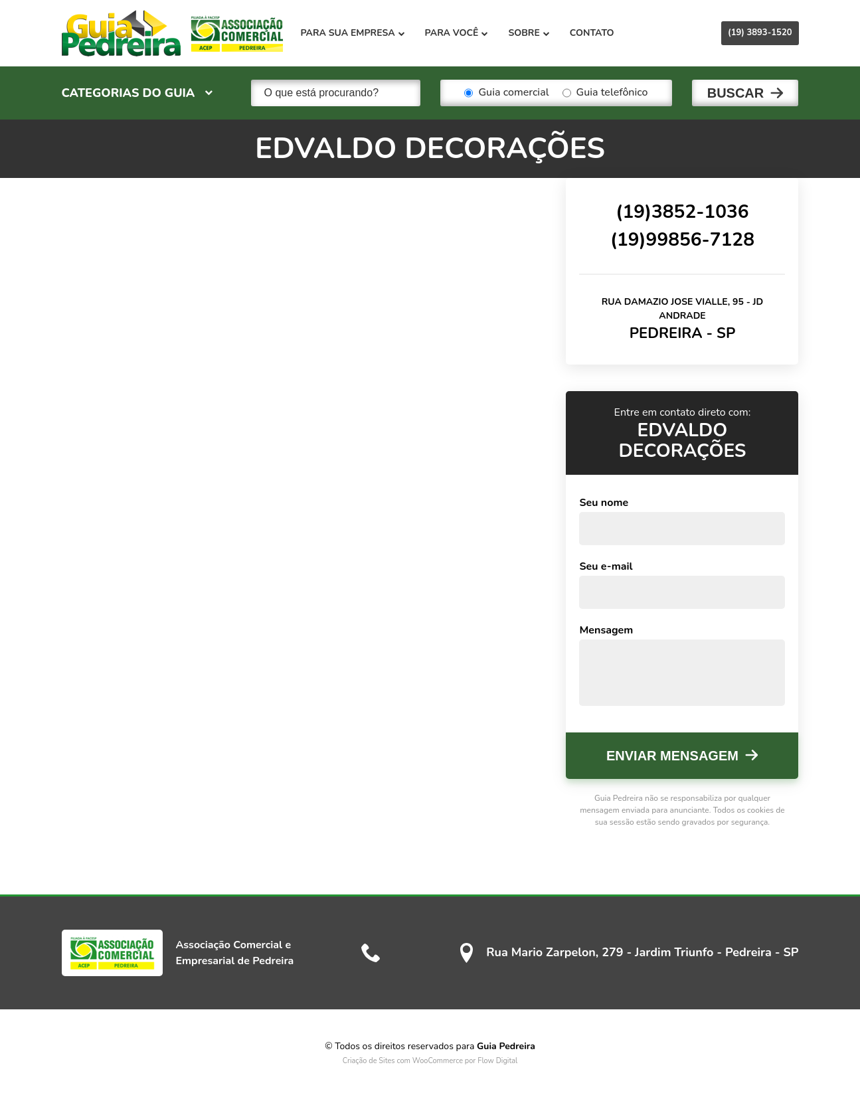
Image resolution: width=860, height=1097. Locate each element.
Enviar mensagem (672, 755)
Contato (592, 33)
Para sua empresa (353, 33)
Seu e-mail (605, 566)
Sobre (528, 33)
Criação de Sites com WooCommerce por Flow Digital (430, 1061)
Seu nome (603, 502)
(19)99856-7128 (682, 239)
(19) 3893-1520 (760, 33)
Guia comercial (506, 93)
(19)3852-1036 (682, 211)
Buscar (735, 93)
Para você (457, 33)
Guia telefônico (605, 93)
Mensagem (606, 630)
